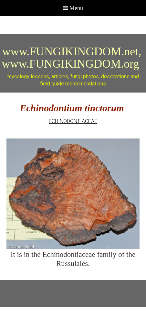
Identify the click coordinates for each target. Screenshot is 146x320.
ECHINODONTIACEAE (73, 121)
